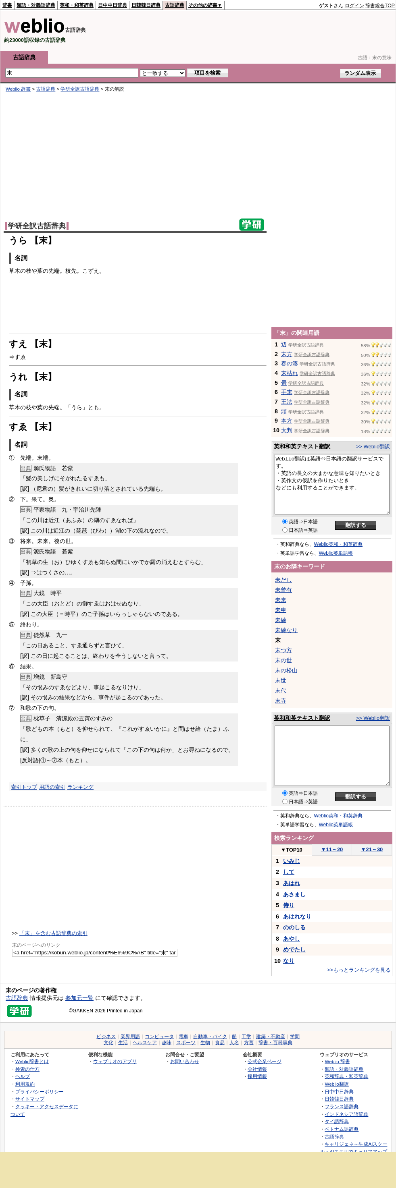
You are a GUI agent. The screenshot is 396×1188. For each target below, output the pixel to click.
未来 (280, 600)
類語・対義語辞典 (36, 5)
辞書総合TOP (380, 5)
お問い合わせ (184, 1061)
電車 (183, 1036)
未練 (280, 620)
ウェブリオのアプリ (115, 1061)
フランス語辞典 (341, 1106)
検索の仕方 (27, 1069)
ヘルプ (22, 1076)
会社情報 (257, 1069)
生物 (205, 1042)
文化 (108, 1042)
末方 (286, 354)
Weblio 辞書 (18, 89)
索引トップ (24, 787)
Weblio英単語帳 (336, 553)
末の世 (283, 660)
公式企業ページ (264, 1061)
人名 (234, 1042)
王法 (286, 401)
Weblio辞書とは (32, 1061)
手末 (286, 392)
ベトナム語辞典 (341, 1129)
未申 (280, 610)
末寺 (280, 700)
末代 (280, 690)
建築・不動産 (270, 1036)
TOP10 (291, 850)
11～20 (332, 849)
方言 (249, 1042)
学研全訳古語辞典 (79, 89)
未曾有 (283, 590)
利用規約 (25, 1083)
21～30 (372, 849)
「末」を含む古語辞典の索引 (53, 933)
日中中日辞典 (112, 5)
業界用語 (130, 1036)
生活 (123, 1042)
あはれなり (297, 916)
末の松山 (286, 670)
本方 (286, 420)
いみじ (291, 861)
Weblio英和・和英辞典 (338, 544)
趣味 (166, 1042)
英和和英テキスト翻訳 (302, 446)
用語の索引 (52, 787)
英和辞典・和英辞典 (346, 1076)
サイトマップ (29, 1098)
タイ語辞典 (337, 1121)
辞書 (7, 5)
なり (288, 961)
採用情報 (257, 1076)
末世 (280, 680)
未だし (283, 579)
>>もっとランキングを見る (359, 970)
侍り (288, 905)
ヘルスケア (145, 1042)
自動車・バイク (210, 1036)
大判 (286, 430)
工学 (246, 1036)
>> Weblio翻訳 (373, 447)
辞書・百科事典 (275, 1042)
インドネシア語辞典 (346, 1114)
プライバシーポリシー (39, 1091)
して (288, 872)
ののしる (294, 927)
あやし (291, 938)
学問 (295, 1036)
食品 (220, 1042)
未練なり (286, 630)
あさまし (294, 894)
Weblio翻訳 (336, 1083)
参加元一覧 (79, 998)
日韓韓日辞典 (145, 5)
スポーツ (186, 1042)
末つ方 (283, 650)
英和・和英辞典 (77, 5)
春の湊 (289, 363)
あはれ (291, 883)
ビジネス (106, 1036)
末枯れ (289, 373)
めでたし (294, 949)
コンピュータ (159, 1036)
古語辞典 (174, 5)
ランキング (80, 787)
